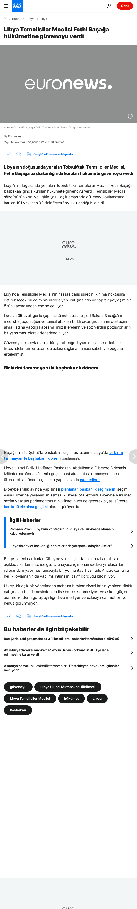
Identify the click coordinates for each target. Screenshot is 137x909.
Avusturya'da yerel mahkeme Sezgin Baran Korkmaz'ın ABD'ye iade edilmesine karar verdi (56, 652)
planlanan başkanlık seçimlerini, (89, 489)
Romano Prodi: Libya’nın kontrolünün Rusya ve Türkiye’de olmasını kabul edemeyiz (62, 531)
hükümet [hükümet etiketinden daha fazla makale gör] (71, 698)
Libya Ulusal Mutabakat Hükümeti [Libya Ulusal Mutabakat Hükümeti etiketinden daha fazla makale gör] (67, 687)
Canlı (125, 6)
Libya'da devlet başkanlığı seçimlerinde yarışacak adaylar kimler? (61, 546)
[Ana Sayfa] (5, 18)
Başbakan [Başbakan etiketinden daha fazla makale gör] (18, 710)
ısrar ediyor (90, 479)
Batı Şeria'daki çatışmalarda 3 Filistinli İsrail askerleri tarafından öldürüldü (61, 639)
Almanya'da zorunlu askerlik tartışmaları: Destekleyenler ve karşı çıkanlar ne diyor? (61, 668)
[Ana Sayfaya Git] (17, 6)
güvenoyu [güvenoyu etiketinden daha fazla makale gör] (18, 687)
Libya (43, 18)
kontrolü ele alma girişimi (26, 506)
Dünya (30, 18)
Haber (16, 18)
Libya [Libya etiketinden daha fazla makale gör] (97, 698)
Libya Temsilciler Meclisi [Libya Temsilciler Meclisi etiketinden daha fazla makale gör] (30, 698)
